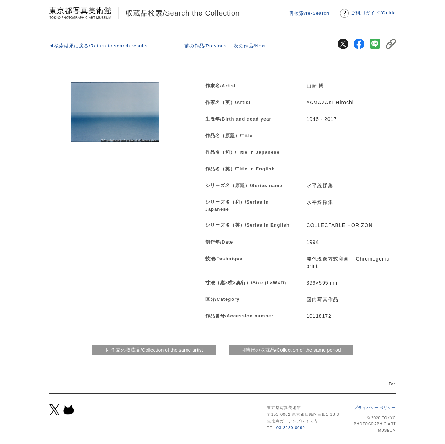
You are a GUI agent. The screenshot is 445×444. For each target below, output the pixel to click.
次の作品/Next (250, 45)
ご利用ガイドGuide (373, 13)
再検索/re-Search (309, 13)
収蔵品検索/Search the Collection (183, 13)
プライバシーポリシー (375, 407)
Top (392, 384)
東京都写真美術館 (80, 13)
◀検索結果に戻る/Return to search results (98, 45)
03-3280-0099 (290, 428)
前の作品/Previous (205, 45)
